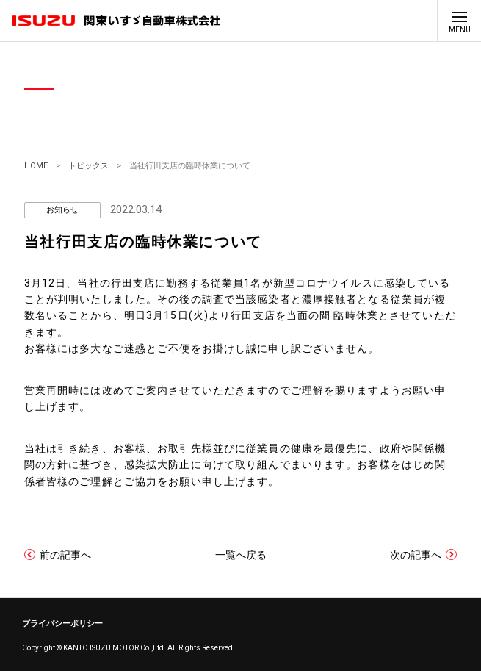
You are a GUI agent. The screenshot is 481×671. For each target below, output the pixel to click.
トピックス (88, 166)
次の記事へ (415, 554)
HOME (36, 166)
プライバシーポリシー (62, 623)
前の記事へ (65, 554)
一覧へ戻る (241, 555)
